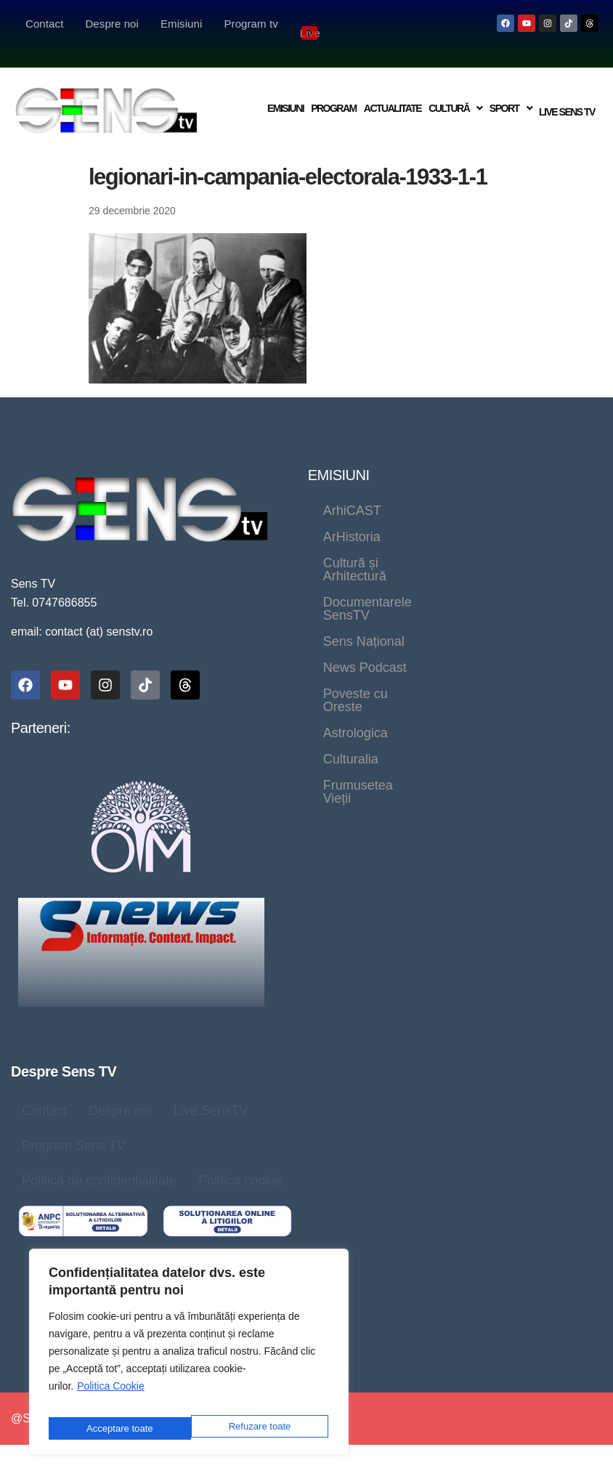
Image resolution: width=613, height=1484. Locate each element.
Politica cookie (240, 1161)
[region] (189, 1357)
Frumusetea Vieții (374, 622)
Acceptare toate (259, 1428)
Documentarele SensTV (392, 544)
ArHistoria (440, 491)
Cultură (454, 92)
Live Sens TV (566, 93)
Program (332, 92)
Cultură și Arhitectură (383, 518)
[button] (453, 92)
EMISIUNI (339, 456)
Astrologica (355, 596)
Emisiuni (181, 23)
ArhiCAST (352, 491)
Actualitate (391, 92)
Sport (509, 92)
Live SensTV (211, 1091)
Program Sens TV (74, 1126)
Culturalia (446, 596)
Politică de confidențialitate (99, 1161)
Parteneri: (40, 709)
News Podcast (365, 570)
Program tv (250, 23)
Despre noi (112, 23)
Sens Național (533, 544)
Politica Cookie (111, 1396)
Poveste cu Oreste (491, 570)
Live (310, 25)
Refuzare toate (116, 1428)
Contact (44, 23)
